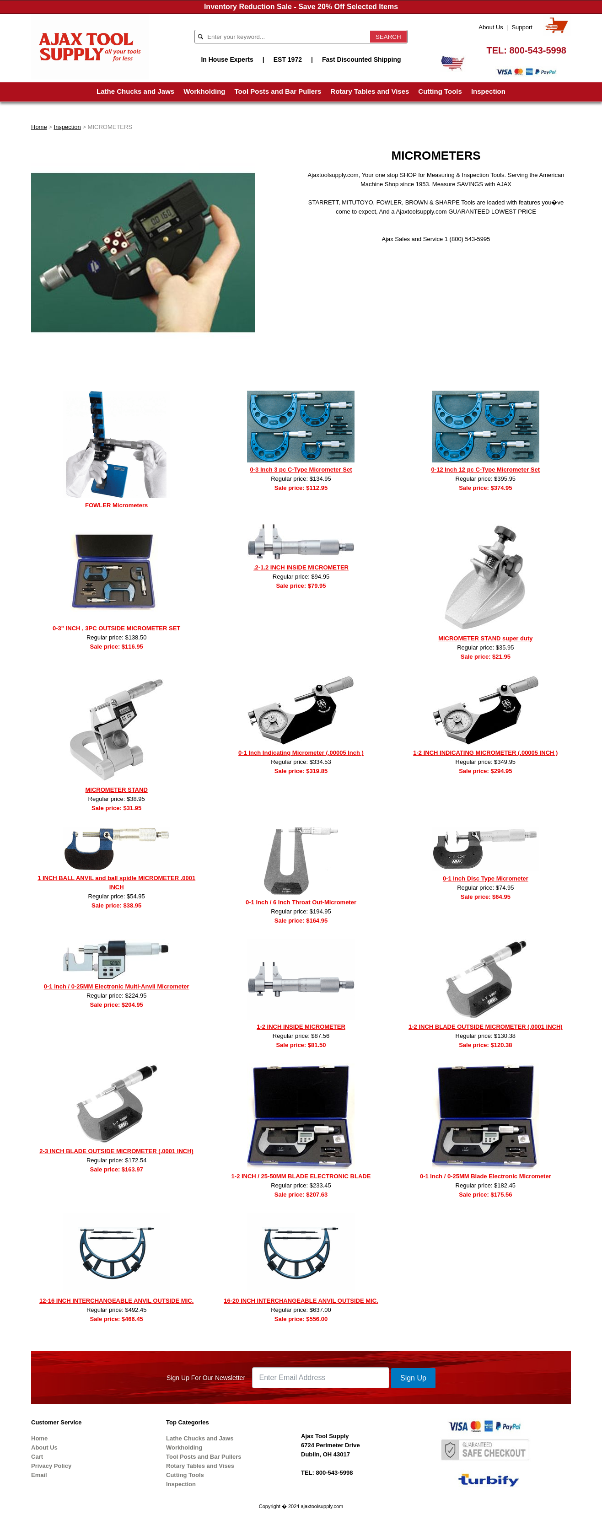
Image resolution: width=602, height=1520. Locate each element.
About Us (490, 27)
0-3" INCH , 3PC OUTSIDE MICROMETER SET (116, 628)
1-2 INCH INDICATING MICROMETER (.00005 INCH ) (485, 752)
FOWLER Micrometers (116, 505)
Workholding (204, 91)
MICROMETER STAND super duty (485, 638)
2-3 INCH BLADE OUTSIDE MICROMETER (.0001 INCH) (116, 1151)
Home (39, 127)
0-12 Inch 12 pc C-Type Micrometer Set (485, 469)
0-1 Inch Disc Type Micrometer (485, 878)
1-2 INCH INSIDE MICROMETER (301, 1026)
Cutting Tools (440, 91)
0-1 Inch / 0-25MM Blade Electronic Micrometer (485, 1176)
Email (39, 1475)
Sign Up (413, 1378)
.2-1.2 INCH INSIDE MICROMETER (301, 567)
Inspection (488, 91)
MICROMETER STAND (117, 789)
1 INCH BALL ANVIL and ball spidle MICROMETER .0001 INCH (116, 883)
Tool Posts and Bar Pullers (278, 91)
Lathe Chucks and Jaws (135, 91)
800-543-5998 (537, 50)
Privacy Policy (51, 1465)
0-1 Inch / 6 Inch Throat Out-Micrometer (301, 902)
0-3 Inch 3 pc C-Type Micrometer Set (301, 469)
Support (521, 27)
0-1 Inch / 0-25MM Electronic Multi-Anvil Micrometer (116, 986)
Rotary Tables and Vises (369, 91)
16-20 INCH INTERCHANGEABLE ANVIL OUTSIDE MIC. (301, 1300)
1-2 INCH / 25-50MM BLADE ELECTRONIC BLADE (301, 1176)
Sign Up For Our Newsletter (206, 1378)
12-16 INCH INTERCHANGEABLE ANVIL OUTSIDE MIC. (116, 1300)
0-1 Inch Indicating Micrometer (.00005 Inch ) (301, 752)
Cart (37, 1456)
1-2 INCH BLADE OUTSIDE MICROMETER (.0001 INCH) (485, 1026)
